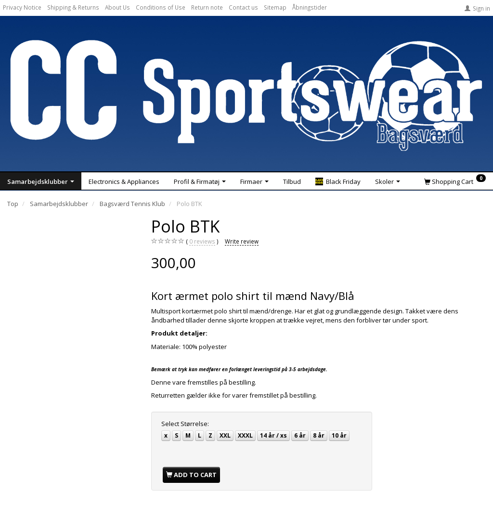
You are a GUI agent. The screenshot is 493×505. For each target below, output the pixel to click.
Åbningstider (309, 7)
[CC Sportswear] (246, 95)
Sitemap (275, 7)
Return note (207, 7)
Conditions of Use (160, 7)
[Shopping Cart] (455, 181)
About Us (117, 7)
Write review (242, 241)
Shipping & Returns (73, 7)
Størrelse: (185, 423)
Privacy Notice (22, 7)
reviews (202, 241)
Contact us (243, 7)
